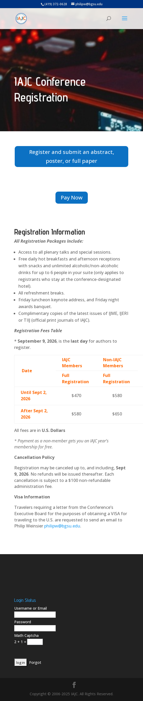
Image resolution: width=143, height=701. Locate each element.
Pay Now (72, 197)
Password (22, 621)
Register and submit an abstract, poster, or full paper (71, 156)
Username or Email (30, 608)
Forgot (35, 662)
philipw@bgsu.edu (62, 526)
